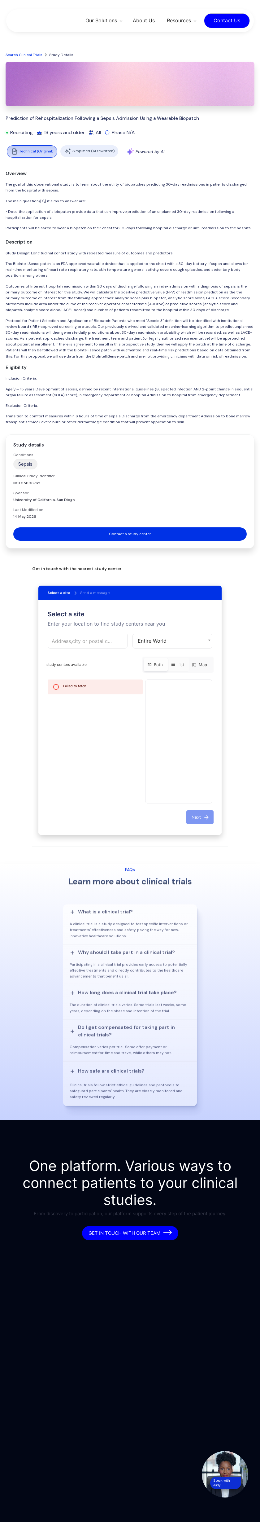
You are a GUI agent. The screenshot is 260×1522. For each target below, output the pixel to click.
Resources (179, 20)
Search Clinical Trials (24, 54)
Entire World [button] (152, 641)
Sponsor (21, 492)
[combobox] (88, 641)
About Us (144, 20)
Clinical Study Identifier (34, 475)
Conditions (23, 454)
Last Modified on (28, 509)
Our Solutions (101, 20)
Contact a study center (130, 533)
